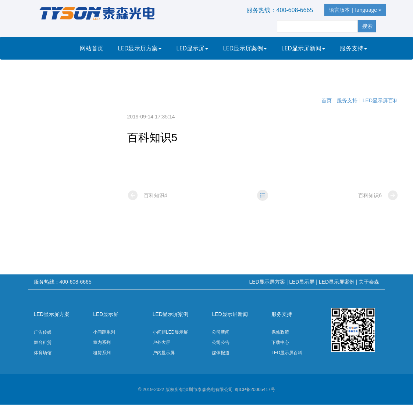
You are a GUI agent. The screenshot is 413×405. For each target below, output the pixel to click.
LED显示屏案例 (245, 48)
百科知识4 (147, 195)
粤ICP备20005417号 (254, 389)
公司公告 (220, 342)
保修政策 (280, 332)
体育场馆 (42, 352)
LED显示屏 (192, 48)
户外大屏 (161, 342)
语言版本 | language (355, 9)
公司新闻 (220, 332)
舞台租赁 (42, 342)
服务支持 (353, 48)
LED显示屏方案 (140, 48)
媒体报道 (220, 352)
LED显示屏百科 (380, 100)
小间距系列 (104, 332)
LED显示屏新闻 (303, 48)
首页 (326, 100)
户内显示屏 (164, 352)
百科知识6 (378, 195)
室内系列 (102, 342)
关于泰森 (93, 71)
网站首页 (91, 48)
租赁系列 (102, 352)
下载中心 (280, 342)
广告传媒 (42, 332)
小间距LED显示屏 (170, 332)
